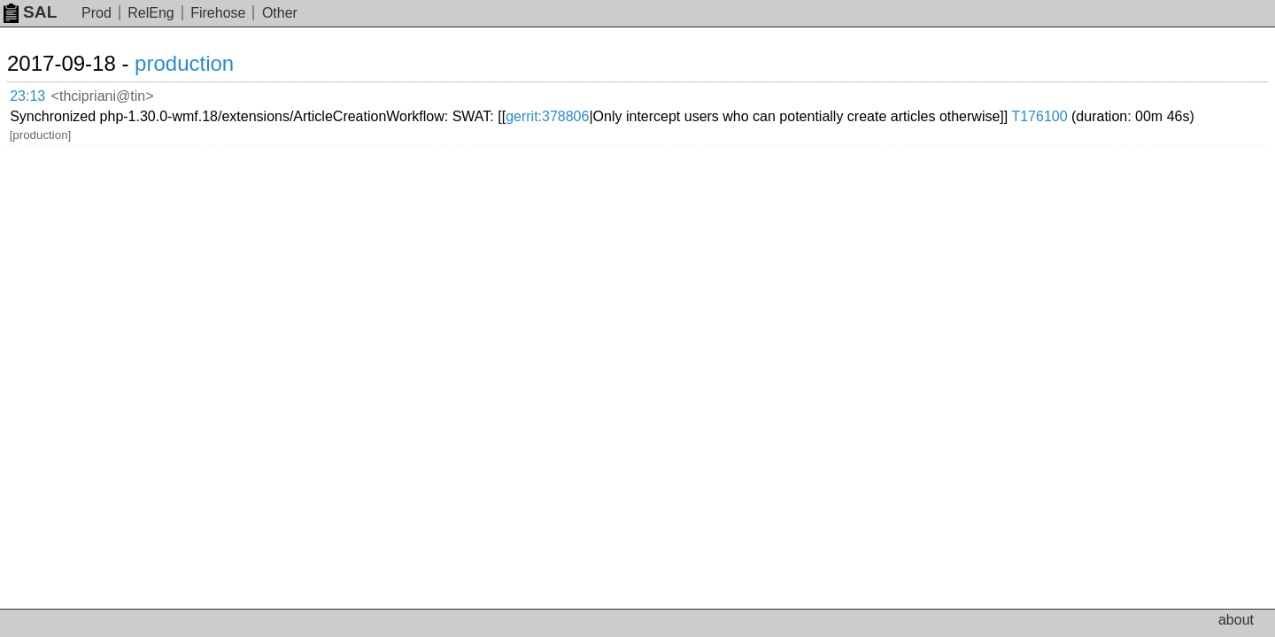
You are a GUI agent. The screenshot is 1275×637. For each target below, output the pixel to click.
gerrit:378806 (696, 92)
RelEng (151, 12)
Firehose (217, 12)
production (205, 63)
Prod (96, 12)
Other (280, 12)
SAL (30, 12)
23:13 (45, 93)
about (1236, 619)
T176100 (186, 106)
